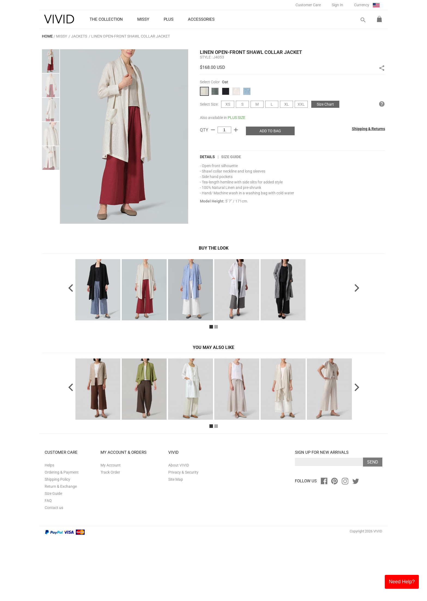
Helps (49, 528)
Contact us (54, 570)
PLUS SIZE (236, 117)
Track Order (110, 535)
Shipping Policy (57, 542)
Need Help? (402, 581)
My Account (110, 528)
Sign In (337, 5)
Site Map (175, 542)
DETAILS (207, 157)
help (382, 104)
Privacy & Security (183, 535)
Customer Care (308, 5)
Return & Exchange (61, 549)
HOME (47, 36)
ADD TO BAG (270, 131)
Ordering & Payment (62, 535)
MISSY (61, 36)
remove (213, 130)
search (363, 20)
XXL (301, 104)
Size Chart (325, 104)
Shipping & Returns (368, 129)
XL (286, 104)
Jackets (79, 36)
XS (227, 104)
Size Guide (231, 157)
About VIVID (178, 528)
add (236, 130)
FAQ (48, 563)
